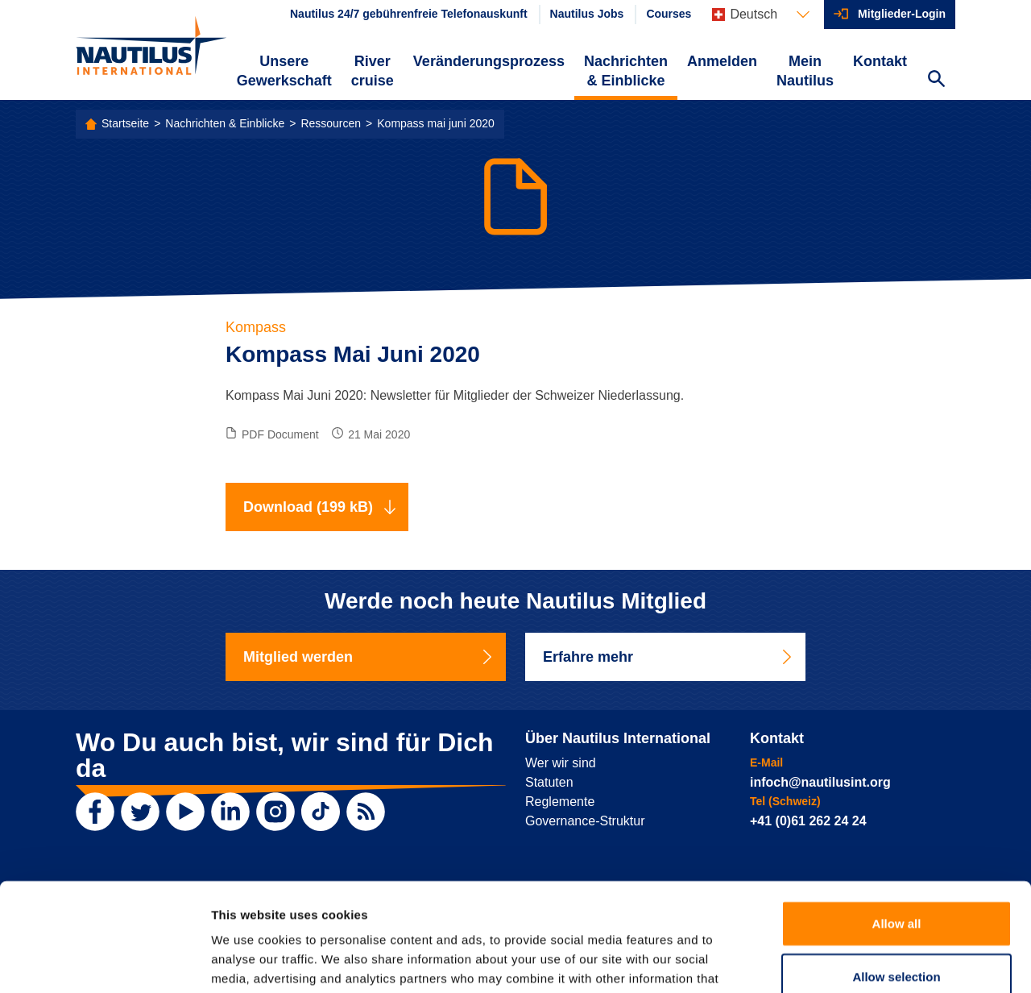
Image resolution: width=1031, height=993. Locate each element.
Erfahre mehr (668, 657)
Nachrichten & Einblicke (626, 71)
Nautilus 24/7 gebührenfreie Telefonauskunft (409, 13)
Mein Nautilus (805, 71)
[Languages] (760, 14)
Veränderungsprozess (489, 61)
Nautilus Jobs (587, 13)
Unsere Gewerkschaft (284, 71)
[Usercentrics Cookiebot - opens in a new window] (104, 961)
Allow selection (896, 875)
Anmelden (722, 61)
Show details (845, 961)
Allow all (896, 822)
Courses (668, 13)
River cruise (372, 71)
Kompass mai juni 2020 (436, 123)
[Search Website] (936, 80)
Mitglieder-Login (902, 13)
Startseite (125, 123)
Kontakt (880, 61)
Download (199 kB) (320, 507)
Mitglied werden (369, 657)
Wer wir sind (560, 763)
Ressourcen (330, 123)
